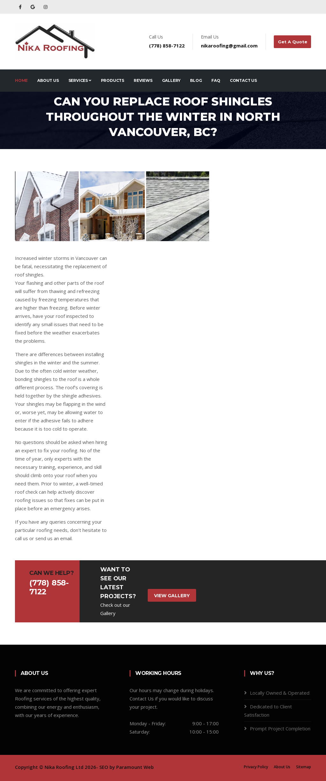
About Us (48, 80)
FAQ (215, 80)
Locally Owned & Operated (279, 693)
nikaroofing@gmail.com (229, 45)
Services (79, 80)
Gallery (171, 80)
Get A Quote (292, 41)
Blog (196, 80)
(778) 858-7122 (167, 45)
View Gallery (172, 595)
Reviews (143, 80)
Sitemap (303, 767)
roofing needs (52, 530)
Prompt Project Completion (280, 728)
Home (21, 80)
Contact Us (243, 80)
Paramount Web (135, 767)
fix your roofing (60, 450)
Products (112, 80)
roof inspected (72, 316)
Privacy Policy (256, 767)
